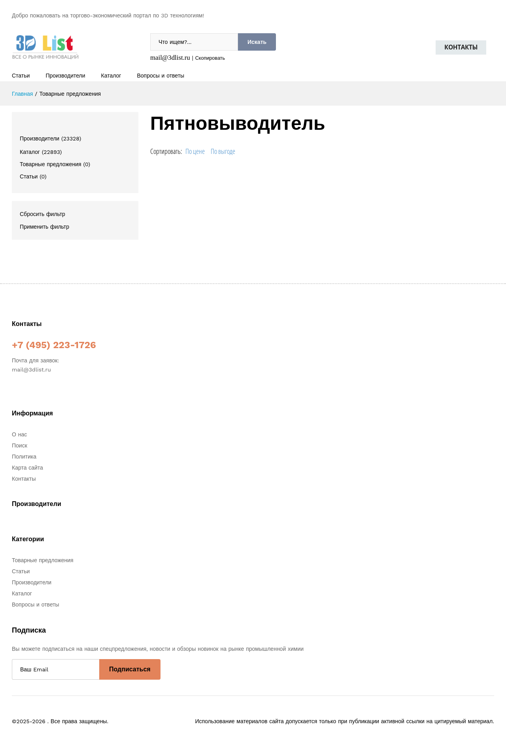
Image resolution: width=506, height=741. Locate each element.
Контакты (461, 47)
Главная (22, 94)
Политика (24, 456)
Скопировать (210, 58)
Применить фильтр (44, 227)
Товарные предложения (43, 560)
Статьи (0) (33, 176)
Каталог (111, 75)
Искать (256, 42)
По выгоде (223, 151)
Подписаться (130, 669)
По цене (195, 151)
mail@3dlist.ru (170, 57)
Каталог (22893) (41, 152)
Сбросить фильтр (42, 214)
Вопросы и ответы (160, 75)
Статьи (21, 75)
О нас (19, 434)
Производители (65, 75)
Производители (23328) (50, 138)
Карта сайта (27, 467)
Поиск (19, 445)
